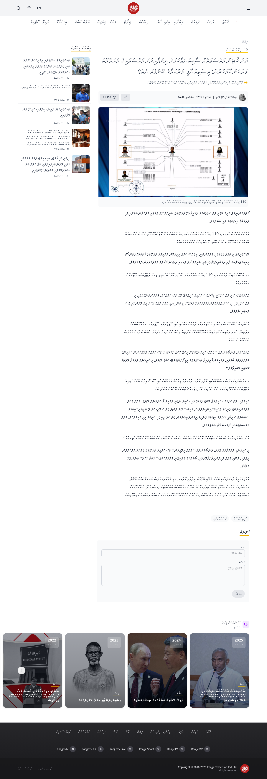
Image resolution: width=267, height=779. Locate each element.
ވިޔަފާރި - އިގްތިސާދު (170, 21)
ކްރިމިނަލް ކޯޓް (240, 518)
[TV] (29, 8)
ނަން (243, 546)
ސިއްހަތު (144, 21)
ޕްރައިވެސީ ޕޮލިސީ (45, 768)
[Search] (18, 8)
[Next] (21, 670)
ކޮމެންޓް (242, 562)
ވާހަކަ (115, 731)
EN (39, 8)
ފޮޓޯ (127, 731)
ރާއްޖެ (225, 21)
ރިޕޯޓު (127, 21)
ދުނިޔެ (211, 21)
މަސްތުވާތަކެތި (220, 518)
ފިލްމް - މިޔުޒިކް (107, 21)
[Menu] (248, 8)
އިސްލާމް (62, 21)
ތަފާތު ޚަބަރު (82, 21)
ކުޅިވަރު (195, 21)
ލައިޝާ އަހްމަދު (231, 97)
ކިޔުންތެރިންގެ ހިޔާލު (25, 768)
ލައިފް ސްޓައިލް (39, 21)
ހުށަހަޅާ (238, 594)
